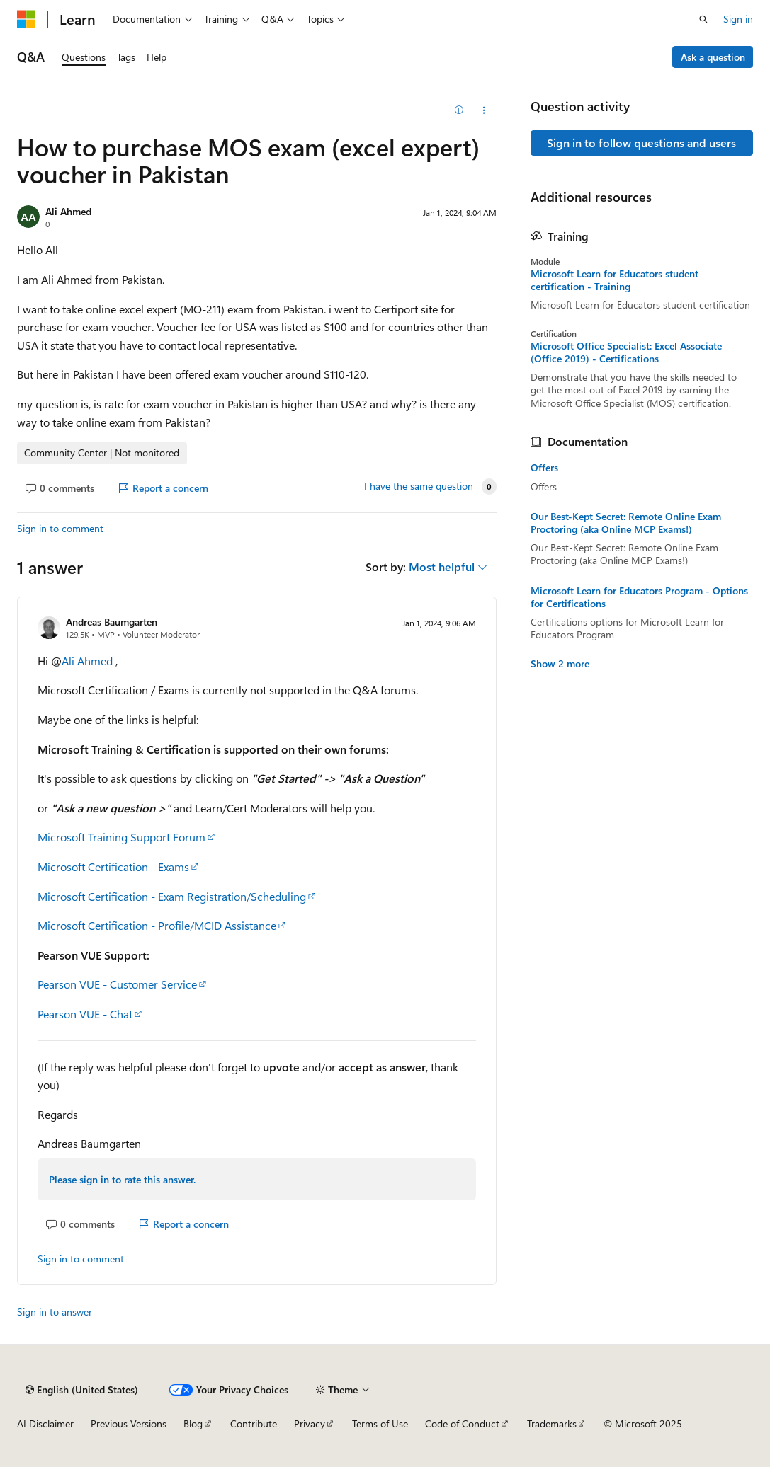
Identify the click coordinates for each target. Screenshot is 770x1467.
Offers (544, 467)
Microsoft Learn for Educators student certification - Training (614, 280)
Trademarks (552, 1423)
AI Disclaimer (45, 1423)
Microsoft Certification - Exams (113, 866)
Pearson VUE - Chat (85, 1013)
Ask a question (713, 57)
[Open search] (703, 19)
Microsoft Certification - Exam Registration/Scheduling (172, 896)
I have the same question (418, 486)
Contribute (253, 1423)
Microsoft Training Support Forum (121, 836)
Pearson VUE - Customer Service (117, 984)
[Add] (458, 110)
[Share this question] (483, 110)
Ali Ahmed (68, 211)
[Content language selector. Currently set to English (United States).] (82, 1390)
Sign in (738, 18)
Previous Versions (128, 1423)
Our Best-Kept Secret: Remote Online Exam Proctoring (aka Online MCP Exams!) (626, 523)
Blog (193, 1423)
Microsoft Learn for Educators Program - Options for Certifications (639, 597)
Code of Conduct (462, 1423)
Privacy (309, 1423)
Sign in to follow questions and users (641, 142)
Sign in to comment (60, 528)
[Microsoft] (26, 19)
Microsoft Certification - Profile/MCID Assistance (157, 925)
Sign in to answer (54, 1311)
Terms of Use (380, 1423)
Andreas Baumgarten (111, 621)
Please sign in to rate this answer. (122, 1179)
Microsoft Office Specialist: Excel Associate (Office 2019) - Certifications (626, 352)
